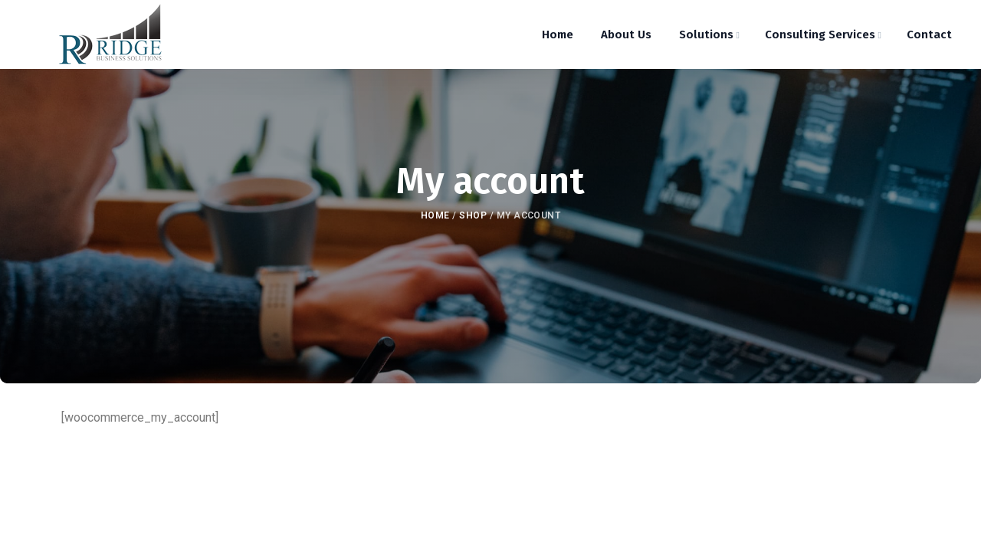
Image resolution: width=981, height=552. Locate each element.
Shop (473, 215)
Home (435, 215)
